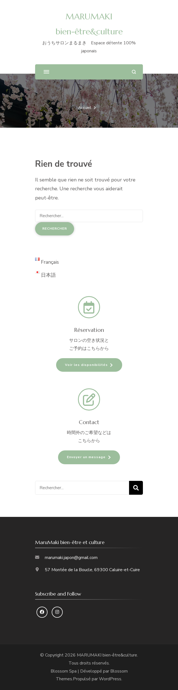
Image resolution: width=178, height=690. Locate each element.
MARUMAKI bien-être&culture (107, 655)
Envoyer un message (86, 457)
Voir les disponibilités (86, 365)
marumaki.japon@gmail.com (71, 558)
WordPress (110, 679)
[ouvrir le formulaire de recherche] (134, 72)
